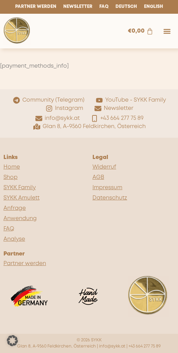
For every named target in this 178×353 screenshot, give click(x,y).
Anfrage (14, 208)
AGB (98, 177)
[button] (167, 31)
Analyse (14, 239)
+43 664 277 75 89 (145, 346)
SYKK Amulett (21, 198)
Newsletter (77, 7)
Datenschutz (109, 198)
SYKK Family (19, 187)
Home (11, 167)
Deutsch (126, 7)
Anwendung (20, 218)
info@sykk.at (112, 346)
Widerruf (104, 167)
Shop (10, 177)
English (153, 7)
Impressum (107, 187)
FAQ (104, 7)
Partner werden (35, 7)
